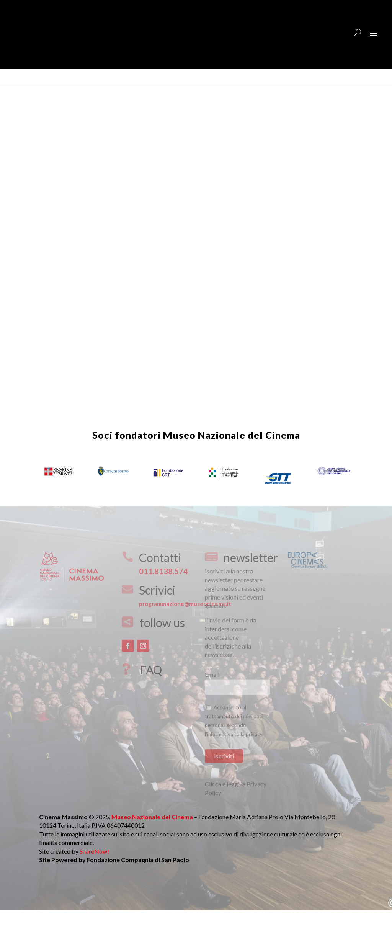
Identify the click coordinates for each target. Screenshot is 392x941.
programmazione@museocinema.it (185, 626)
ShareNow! (94, 874)
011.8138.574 (163, 594)
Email (212, 697)
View (14, 88)
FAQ (151, 692)
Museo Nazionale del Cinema (231, 458)
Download (41, 88)
